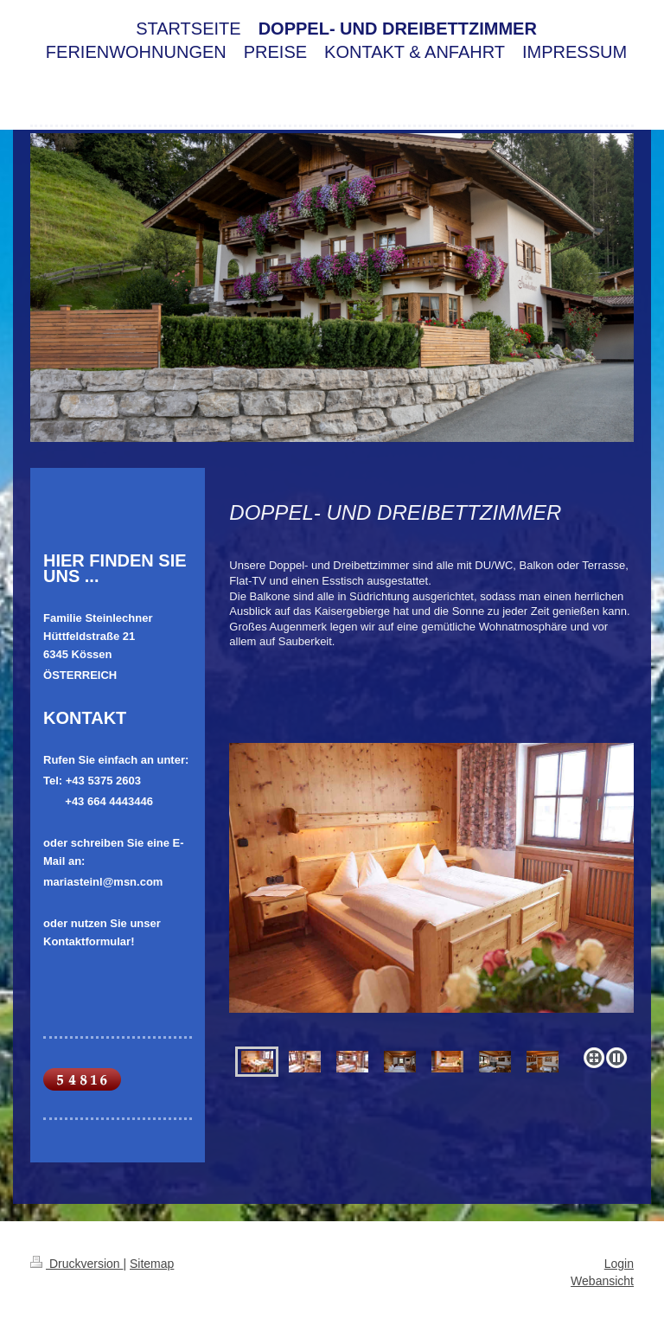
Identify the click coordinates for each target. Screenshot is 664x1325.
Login (619, 1264)
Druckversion (76, 1264)
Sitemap (152, 1264)
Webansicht (602, 1281)
